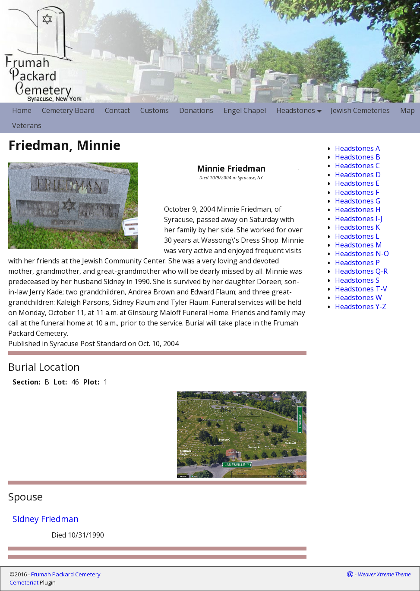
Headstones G (357, 201)
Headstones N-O (362, 253)
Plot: (91, 382)
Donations (196, 110)
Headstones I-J (358, 218)
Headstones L (357, 236)
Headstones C (357, 165)
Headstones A (357, 148)
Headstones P (357, 262)
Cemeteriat (23, 582)
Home (22, 110)
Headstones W (358, 297)
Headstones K (357, 227)
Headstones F (357, 192)
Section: (26, 382)
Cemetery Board (68, 110)
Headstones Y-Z (360, 306)
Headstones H (358, 209)
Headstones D (358, 174)
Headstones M (358, 245)
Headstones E (357, 183)
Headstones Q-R (361, 271)
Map (407, 110)
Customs (154, 110)
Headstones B (357, 157)
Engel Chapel (245, 110)
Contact (117, 110)
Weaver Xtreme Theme (384, 574)
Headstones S (357, 280)
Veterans (26, 125)
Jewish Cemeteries (360, 110)
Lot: (60, 382)
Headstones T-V (361, 289)
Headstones (300, 110)
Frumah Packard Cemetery (66, 574)
